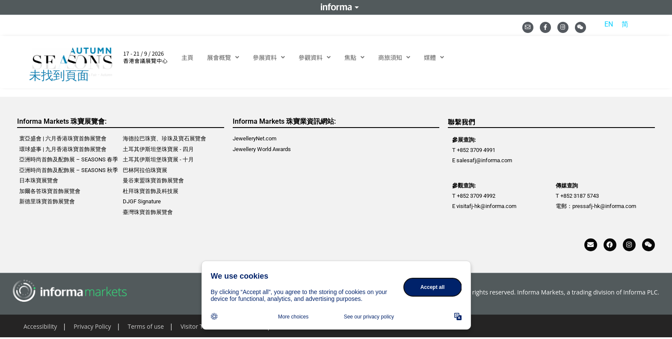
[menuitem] (608, 24)
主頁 (187, 57)
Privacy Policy (92, 326)
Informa (336, 7)
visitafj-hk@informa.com (486, 206)
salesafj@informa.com (484, 160)
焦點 (354, 57)
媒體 (434, 57)
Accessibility (40, 326)
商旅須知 (394, 57)
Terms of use (146, 326)
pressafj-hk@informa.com (604, 206)
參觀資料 (315, 57)
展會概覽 (223, 57)
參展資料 (269, 57)
